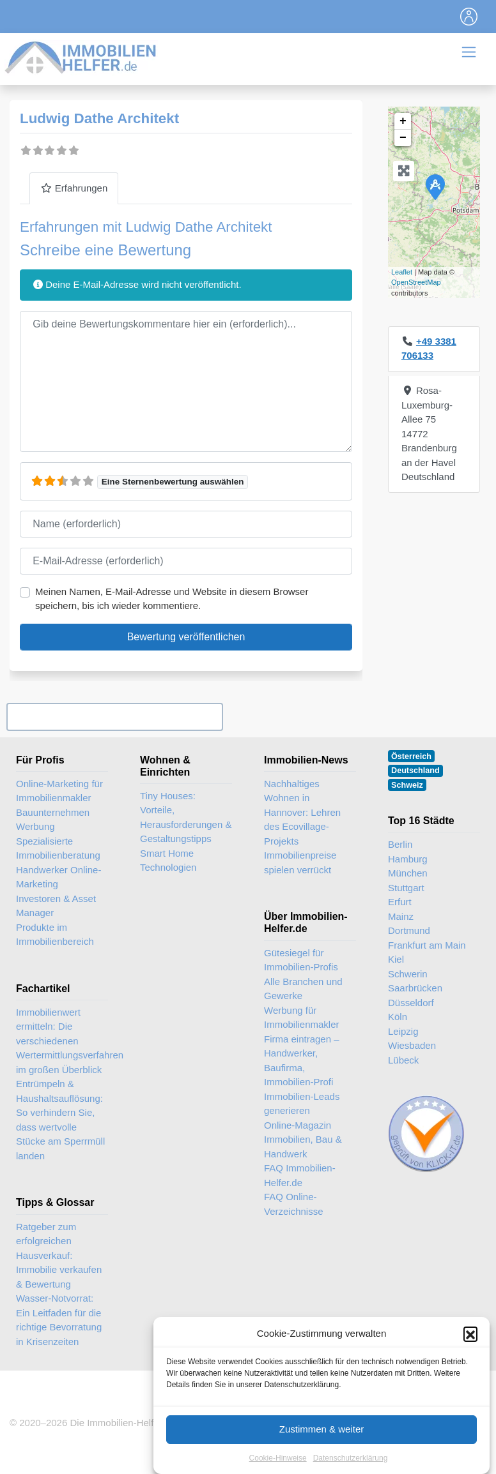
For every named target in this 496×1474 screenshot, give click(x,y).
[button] (470, 1345)
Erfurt (400, 901)
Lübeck (403, 1060)
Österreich (411, 756)
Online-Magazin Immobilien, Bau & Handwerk (303, 1139)
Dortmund (409, 930)
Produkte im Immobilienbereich (55, 934)
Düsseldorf (411, 1002)
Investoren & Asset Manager (56, 906)
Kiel (396, 959)
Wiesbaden (412, 1045)
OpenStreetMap (416, 282)
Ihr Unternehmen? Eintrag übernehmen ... (114, 716)
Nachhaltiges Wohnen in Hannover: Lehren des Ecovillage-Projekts (302, 812)
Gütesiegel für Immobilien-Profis (301, 960)
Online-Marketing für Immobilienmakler (59, 791)
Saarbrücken (415, 987)
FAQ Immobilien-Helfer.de (300, 1175)
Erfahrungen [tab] (73, 188)
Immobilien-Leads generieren (301, 1104)
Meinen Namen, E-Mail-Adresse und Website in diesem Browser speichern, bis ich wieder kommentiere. (171, 599)
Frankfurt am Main (427, 945)
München (408, 873)
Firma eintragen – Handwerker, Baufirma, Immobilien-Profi (301, 1061)
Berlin (400, 844)
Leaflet (401, 272)
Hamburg (408, 859)
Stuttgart (406, 887)
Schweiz (407, 785)
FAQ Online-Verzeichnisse (293, 1204)
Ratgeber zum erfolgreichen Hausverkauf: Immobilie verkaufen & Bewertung (59, 1255)
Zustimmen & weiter (321, 1441)
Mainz (401, 916)
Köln (397, 1016)
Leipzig (403, 1031)
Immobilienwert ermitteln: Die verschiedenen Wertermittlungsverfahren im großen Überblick (69, 1041)
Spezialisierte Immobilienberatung (58, 848)
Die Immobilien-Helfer (116, 1422)
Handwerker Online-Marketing (58, 877)
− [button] (403, 138)
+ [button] (403, 121)
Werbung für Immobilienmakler (301, 1017)
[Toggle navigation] (469, 16)
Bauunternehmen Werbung (52, 819)
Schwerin (408, 973)
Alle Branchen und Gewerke (303, 989)
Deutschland (415, 770)
